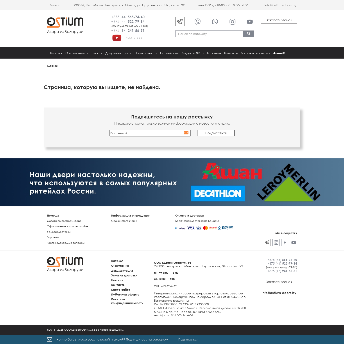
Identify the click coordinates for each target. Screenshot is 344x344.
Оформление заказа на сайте (67, 226)
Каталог (56, 53)
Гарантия (214, 53)
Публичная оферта (125, 294)
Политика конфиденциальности (127, 301)
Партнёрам (169, 53)
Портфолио (146, 53)
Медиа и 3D (193, 53)
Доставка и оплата (255, 53)
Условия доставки (58, 231)
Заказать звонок (279, 20)
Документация (118, 53)
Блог (97, 53)
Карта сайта (120, 289)
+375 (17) (128, 30)
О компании (77, 53)
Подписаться (188, 339)
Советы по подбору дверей (65, 220)
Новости (117, 280)
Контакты (231, 53)
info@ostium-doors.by (280, 5)
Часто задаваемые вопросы (65, 242)
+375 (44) (128, 17)
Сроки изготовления (124, 220)
